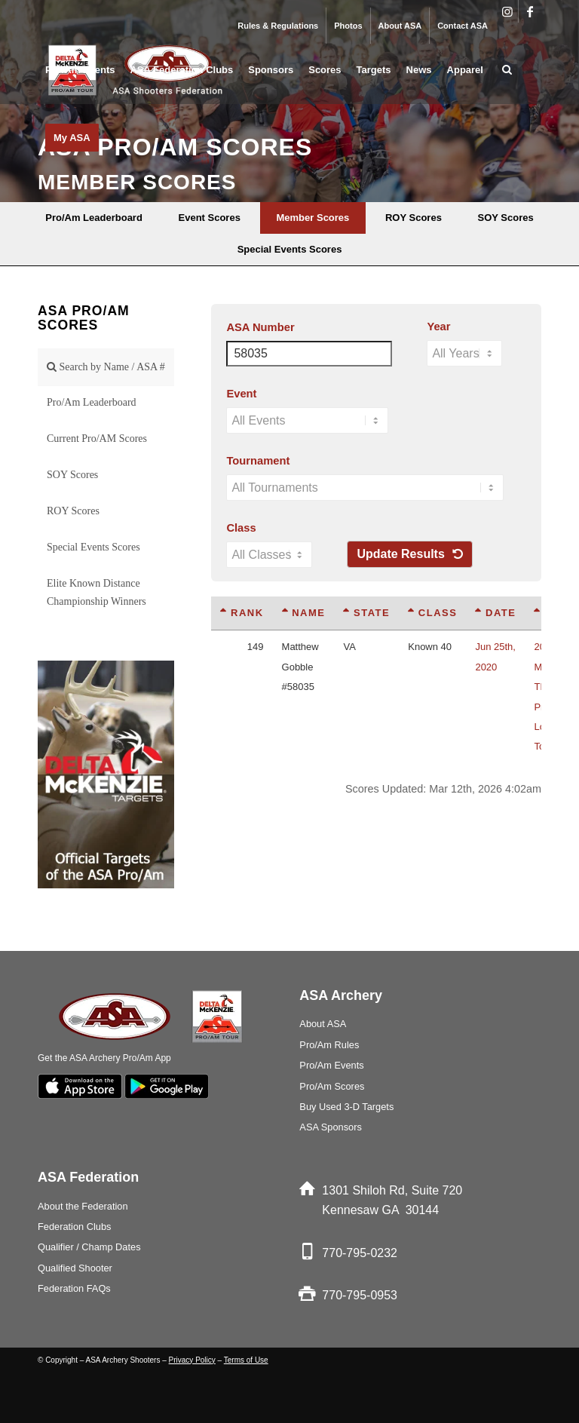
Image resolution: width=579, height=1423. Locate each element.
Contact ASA (462, 25)
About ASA (400, 25)
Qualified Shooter (75, 1268)
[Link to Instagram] (507, 11)
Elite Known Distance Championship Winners (96, 592)
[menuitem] (278, 26)
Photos (348, 25)
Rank (241, 612)
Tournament (258, 461)
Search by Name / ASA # (106, 367)
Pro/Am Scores (331, 1086)
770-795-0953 (359, 1295)
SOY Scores (72, 474)
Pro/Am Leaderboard (91, 402)
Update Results (410, 553)
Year (438, 326)
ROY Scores (73, 511)
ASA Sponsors (330, 1127)
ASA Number (260, 327)
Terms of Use (246, 1360)
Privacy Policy (192, 1360)
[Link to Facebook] (530, 11)
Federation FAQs (74, 1288)
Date (495, 612)
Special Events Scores (93, 547)
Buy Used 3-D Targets (346, 1106)
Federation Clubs (74, 1226)
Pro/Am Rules (329, 1044)
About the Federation (83, 1206)
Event (241, 394)
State (366, 612)
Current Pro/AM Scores (97, 438)
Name (304, 612)
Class (241, 528)
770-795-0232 (359, 1253)
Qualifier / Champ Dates (89, 1247)
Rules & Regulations (277, 25)
